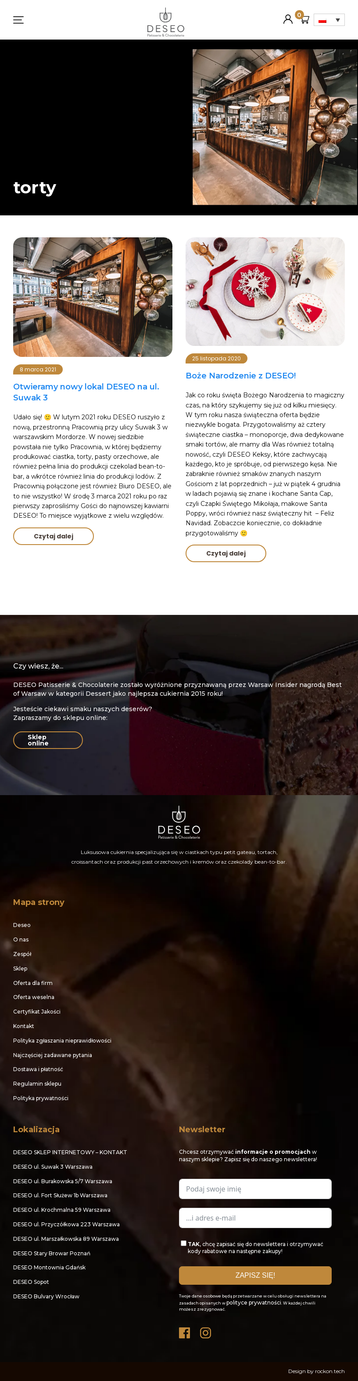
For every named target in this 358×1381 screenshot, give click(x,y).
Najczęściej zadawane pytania (52, 1055)
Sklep (20, 968)
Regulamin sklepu (37, 1083)
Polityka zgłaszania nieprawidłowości (62, 1040)
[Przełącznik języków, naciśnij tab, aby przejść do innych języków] (329, 20)
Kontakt (23, 1026)
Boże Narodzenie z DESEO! (241, 376)
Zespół (22, 954)
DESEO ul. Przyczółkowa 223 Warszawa (66, 1224)
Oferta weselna (33, 997)
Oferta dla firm (33, 983)
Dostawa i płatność (38, 1069)
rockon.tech (330, 1371)
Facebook (185, 1330)
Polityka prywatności (40, 1098)
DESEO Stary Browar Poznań (51, 1253)
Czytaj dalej (53, 536)
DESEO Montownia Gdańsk (49, 1267)
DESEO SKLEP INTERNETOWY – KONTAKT (70, 1152)
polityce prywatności (253, 1302)
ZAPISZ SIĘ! (256, 1275)
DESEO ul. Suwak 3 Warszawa (53, 1166)
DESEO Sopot (31, 1282)
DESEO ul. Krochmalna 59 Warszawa (62, 1210)
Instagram (206, 1330)
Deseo (22, 925)
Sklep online (38, 740)
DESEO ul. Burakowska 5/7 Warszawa (62, 1181)
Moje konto (288, 15)
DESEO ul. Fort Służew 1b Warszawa (60, 1195)
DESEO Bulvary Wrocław (46, 1296)
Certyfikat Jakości (37, 1011)
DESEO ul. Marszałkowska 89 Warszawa (66, 1239)
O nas (21, 939)
